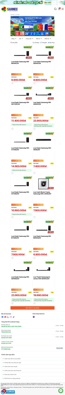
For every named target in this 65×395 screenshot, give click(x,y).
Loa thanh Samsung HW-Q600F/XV (42, 62)
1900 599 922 (6, 332)
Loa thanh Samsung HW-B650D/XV (42, 237)
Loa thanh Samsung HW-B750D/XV (20, 237)
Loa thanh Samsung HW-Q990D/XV (20, 278)
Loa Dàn (18, 14)
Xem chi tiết (60, 348)
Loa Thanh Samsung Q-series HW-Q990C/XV (41, 278)
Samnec (12, 14)
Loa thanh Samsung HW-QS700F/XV (20, 103)
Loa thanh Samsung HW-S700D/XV (20, 149)
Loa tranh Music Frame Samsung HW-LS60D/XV (42, 193)
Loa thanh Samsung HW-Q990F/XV (42, 103)
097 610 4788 (16, 326)
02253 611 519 (6, 343)
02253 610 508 (6, 338)
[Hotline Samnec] (4, 391)
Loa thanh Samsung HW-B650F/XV (20, 62)
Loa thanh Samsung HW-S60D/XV (42, 149)
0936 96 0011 (6, 326)
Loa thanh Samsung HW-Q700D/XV (20, 193)
